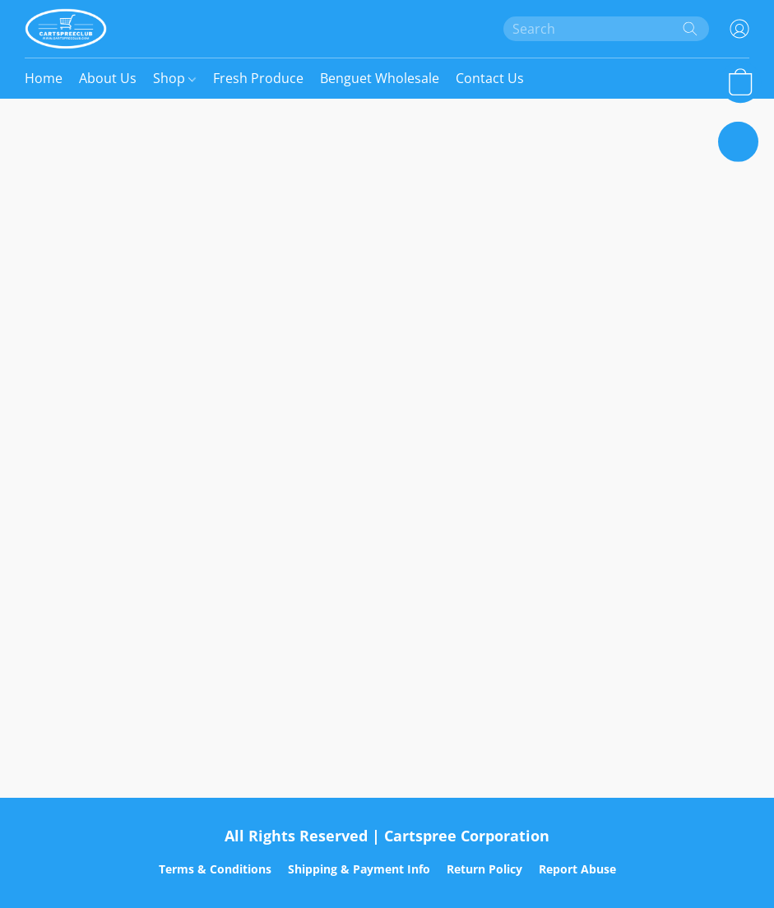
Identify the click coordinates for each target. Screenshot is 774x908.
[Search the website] (690, 28)
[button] (66, 28)
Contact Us (490, 78)
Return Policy (484, 869)
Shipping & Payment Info (359, 869)
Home (44, 78)
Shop (174, 78)
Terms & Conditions (215, 869)
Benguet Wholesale (379, 78)
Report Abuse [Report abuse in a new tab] (577, 869)
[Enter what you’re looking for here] (606, 28)
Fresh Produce (258, 78)
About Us (108, 78)
